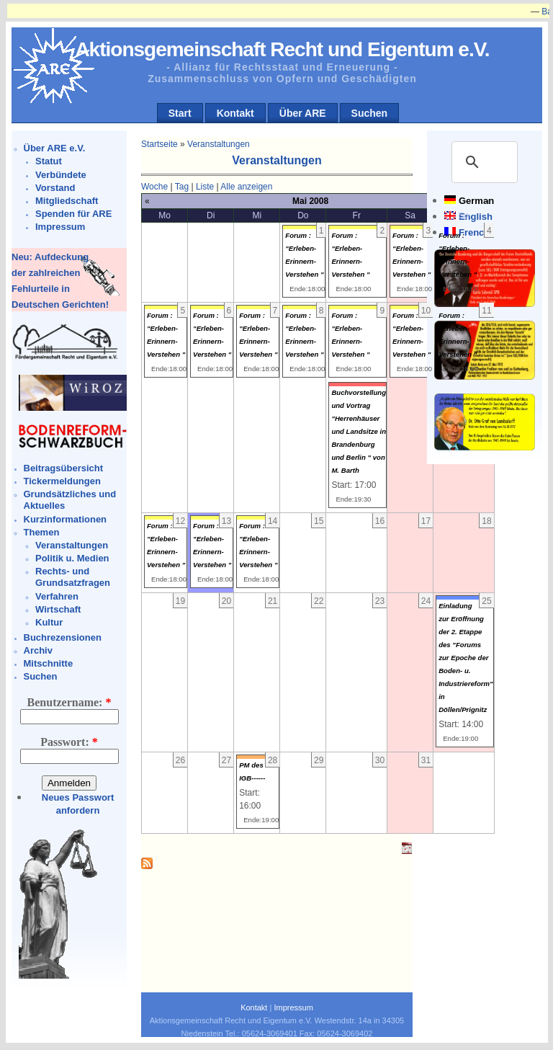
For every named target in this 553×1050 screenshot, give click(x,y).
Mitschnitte (48, 663)
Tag (182, 187)
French (474, 232)
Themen (42, 532)
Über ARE (302, 113)
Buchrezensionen (63, 637)
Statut (48, 161)
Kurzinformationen (65, 519)
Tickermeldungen (62, 481)
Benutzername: (69, 702)
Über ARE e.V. (55, 148)
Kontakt (235, 113)
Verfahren (56, 596)
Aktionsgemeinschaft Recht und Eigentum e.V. (282, 49)
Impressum (60, 226)
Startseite (159, 144)
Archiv (38, 650)
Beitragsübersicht (64, 468)
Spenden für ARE (73, 213)
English (476, 216)
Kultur (49, 622)
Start (180, 113)
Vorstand (55, 187)
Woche (154, 187)
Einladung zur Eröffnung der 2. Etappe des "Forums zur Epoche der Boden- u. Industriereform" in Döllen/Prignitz (466, 657)
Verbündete (60, 174)
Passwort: (69, 742)
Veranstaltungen (71, 545)
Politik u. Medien (72, 558)
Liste (205, 187)
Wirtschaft (58, 609)
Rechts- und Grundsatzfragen (72, 577)
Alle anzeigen (246, 187)
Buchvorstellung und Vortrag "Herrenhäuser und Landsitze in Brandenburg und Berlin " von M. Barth (358, 431)
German (476, 200)
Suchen (369, 113)
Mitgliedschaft (66, 200)
